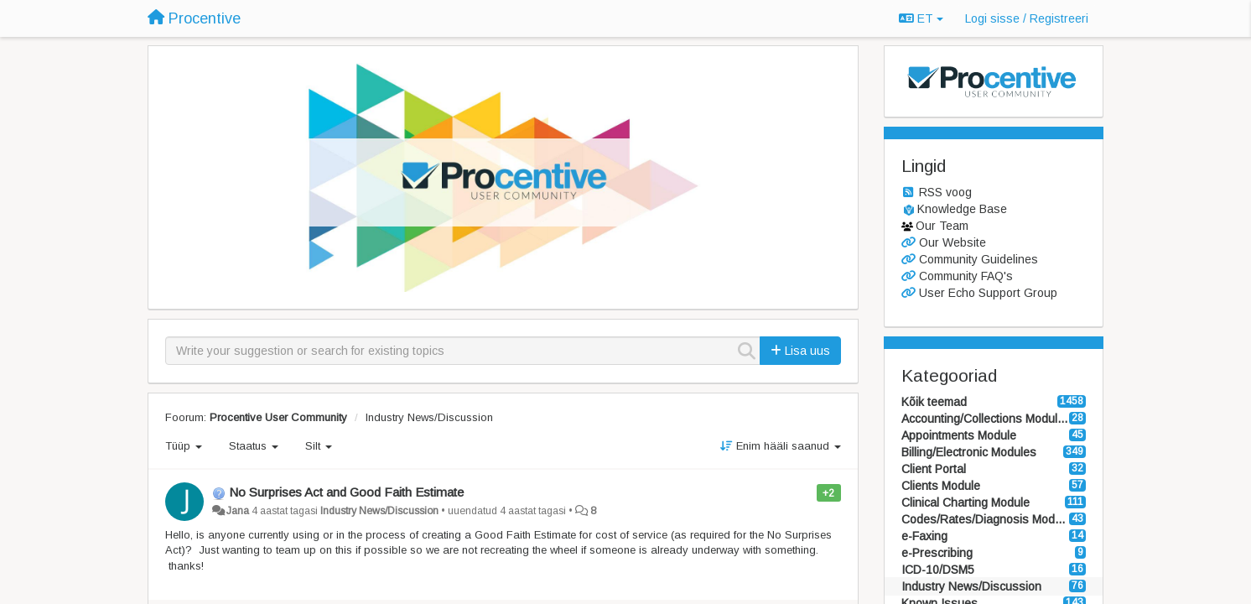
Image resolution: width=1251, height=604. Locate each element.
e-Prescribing (937, 553)
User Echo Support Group (988, 292)
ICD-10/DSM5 (937, 569)
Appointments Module (958, 435)
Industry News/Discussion (429, 417)
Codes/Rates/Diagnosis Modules (985, 519)
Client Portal (933, 469)
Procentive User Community (278, 417)
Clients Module (940, 485)
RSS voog (945, 192)
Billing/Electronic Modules (968, 452)
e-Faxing (924, 536)
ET (921, 18)
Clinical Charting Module (965, 502)
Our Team (942, 225)
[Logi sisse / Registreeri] (1026, 18)
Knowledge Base (962, 209)
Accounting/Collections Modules (985, 418)
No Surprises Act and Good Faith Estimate (346, 492)
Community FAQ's (966, 276)
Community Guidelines (978, 259)
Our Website (952, 242)
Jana (237, 511)
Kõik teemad (934, 402)
